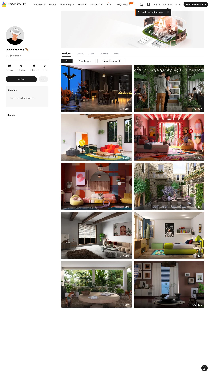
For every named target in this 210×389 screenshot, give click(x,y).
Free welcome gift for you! (150, 12)
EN (177, 4)
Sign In (157, 4)
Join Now (167, 4)
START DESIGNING (196, 4)
